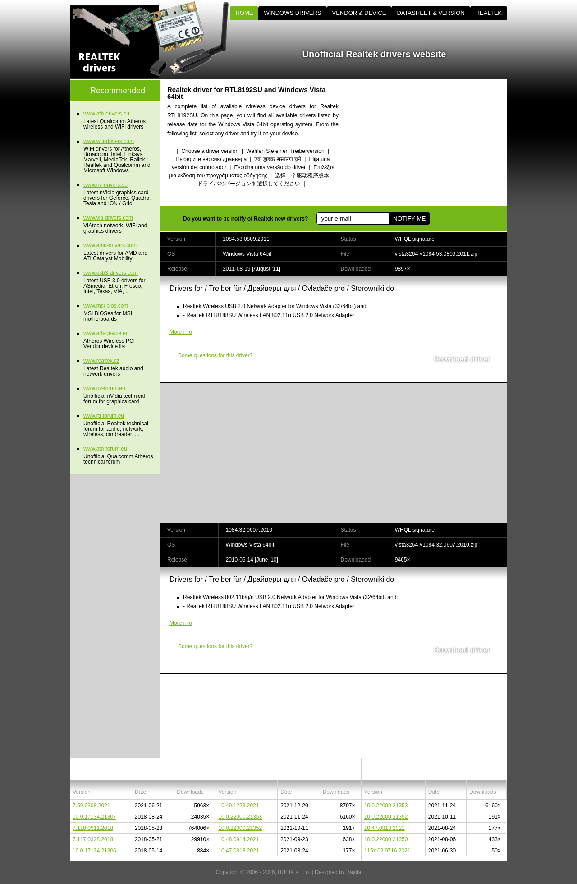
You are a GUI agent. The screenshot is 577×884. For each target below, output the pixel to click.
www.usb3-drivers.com (110, 273)
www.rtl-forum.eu (103, 416)
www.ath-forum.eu (105, 448)
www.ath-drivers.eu (106, 113)
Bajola (353, 872)
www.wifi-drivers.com (108, 141)
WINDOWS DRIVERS (292, 12)
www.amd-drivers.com (110, 245)
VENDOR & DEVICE (359, 12)
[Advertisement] (430, 142)
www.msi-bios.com (105, 305)
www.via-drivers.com (108, 218)
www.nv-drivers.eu (105, 185)
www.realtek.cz (101, 361)
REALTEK (489, 12)
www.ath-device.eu (106, 333)
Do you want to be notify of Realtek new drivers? (245, 219)
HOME (244, 12)
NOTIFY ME (409, 218)
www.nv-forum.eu (104, 388)
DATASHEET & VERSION (430, 12)
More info (180, 332)
